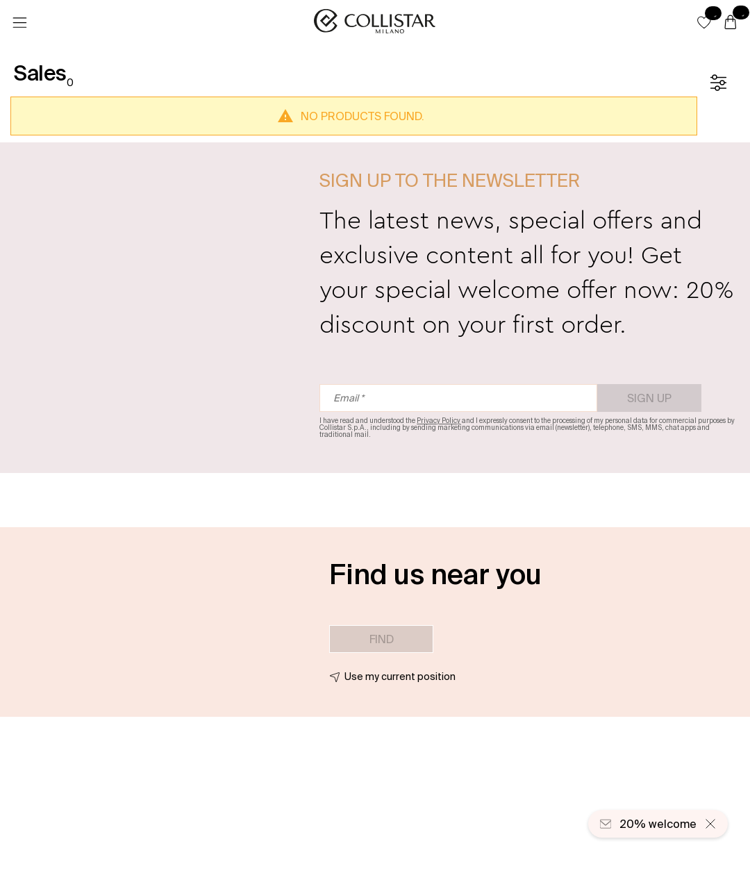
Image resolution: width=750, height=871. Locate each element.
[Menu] (19, 23)
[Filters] (718, 82)
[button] (704, 22)
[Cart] (730, 23)
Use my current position (400, 676)
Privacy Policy (438, 420)
